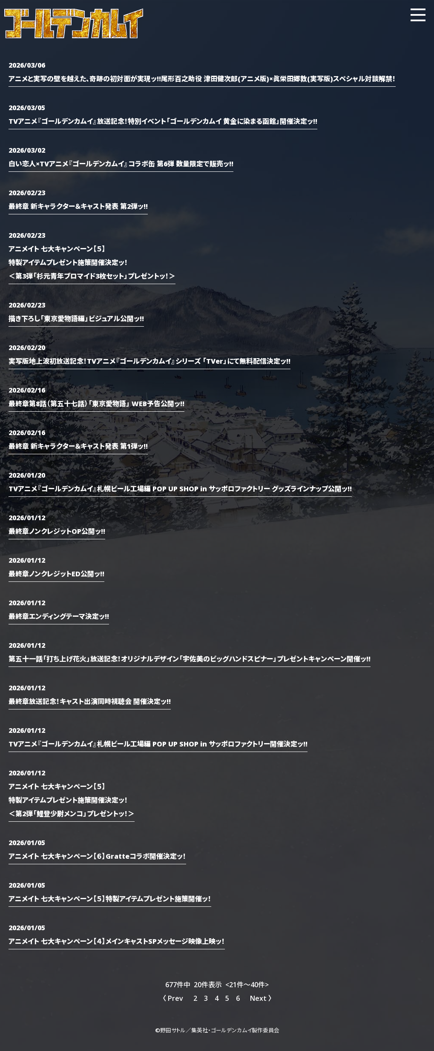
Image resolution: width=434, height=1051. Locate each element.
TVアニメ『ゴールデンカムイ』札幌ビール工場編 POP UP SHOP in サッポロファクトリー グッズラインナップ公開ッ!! (180, 488)
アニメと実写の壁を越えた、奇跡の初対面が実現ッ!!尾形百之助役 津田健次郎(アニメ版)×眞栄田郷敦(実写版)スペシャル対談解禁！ (202, 78)
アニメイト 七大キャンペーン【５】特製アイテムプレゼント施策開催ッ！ (110, 898)
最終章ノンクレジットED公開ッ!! (56, 573)
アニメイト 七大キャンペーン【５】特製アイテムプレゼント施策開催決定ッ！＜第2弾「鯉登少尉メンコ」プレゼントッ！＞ (72, 799)
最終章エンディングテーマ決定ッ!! (59, 616)
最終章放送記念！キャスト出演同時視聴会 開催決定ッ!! (90, 701)
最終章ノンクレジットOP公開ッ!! (57, 531)
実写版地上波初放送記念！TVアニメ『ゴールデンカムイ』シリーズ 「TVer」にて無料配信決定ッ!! (149, 361)
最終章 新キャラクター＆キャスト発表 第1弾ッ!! (78, 446)
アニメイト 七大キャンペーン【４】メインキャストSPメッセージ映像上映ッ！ (117, 941)
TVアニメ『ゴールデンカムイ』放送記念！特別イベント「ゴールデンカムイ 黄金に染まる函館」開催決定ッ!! (163, 121)
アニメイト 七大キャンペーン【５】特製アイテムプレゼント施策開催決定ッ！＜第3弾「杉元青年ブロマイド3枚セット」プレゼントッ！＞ (92, 262)
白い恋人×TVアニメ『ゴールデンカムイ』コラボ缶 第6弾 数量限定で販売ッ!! (121, 163)
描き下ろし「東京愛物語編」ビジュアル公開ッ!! (76, 318)
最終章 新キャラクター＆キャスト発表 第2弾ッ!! (78, 206)
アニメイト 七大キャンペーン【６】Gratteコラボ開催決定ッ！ (97, 856)
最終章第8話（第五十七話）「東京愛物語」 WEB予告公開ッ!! (96, 403)
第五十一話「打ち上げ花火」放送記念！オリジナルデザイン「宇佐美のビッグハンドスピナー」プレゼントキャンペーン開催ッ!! (190, 658)
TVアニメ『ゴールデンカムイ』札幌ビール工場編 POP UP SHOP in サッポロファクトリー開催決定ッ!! (158, 743)
